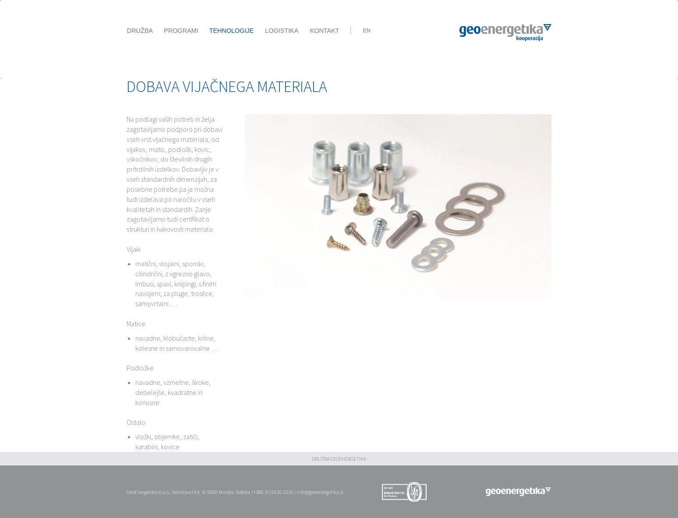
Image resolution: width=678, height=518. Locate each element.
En (367, 31)
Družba (140, 30)
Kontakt (324, 30)
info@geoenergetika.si (320, 492)
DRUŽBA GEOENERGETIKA (339, 458)
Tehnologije (231, 30)
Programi (181, 30)
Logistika (281, 30)
